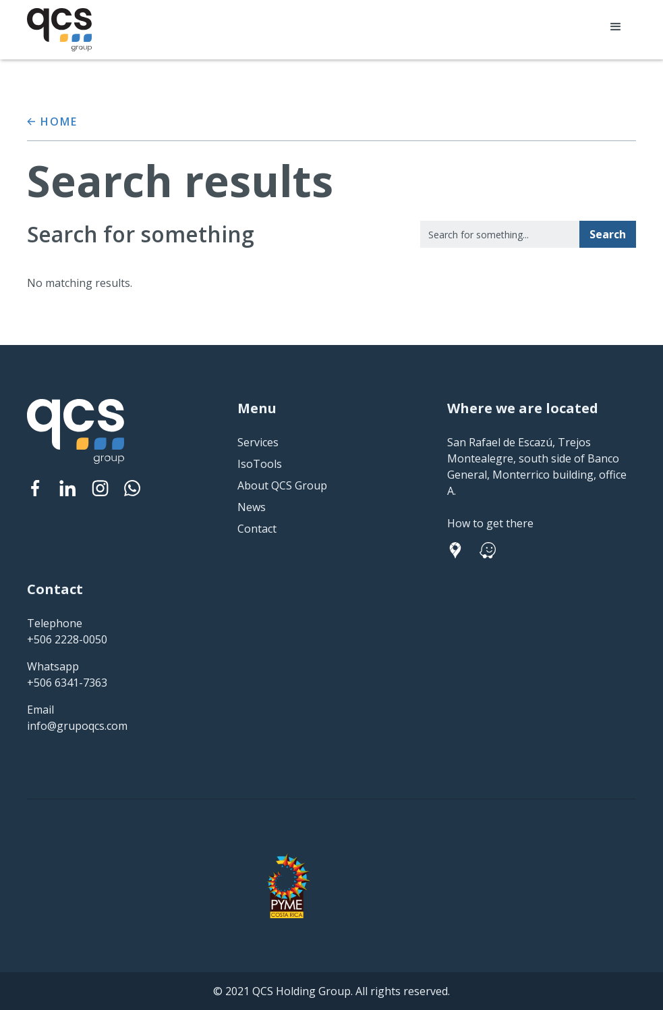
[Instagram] (100, 488)
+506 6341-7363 (67, 682)
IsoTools (259, 463)
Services (258, 442)
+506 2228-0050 (67, 639)
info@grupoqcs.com (77, 725)
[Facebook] (35, 488)
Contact (257, 528)
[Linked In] (67, 488)
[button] (616, 27)
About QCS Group (282, 485)
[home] (59, 29)
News (251, 507)
